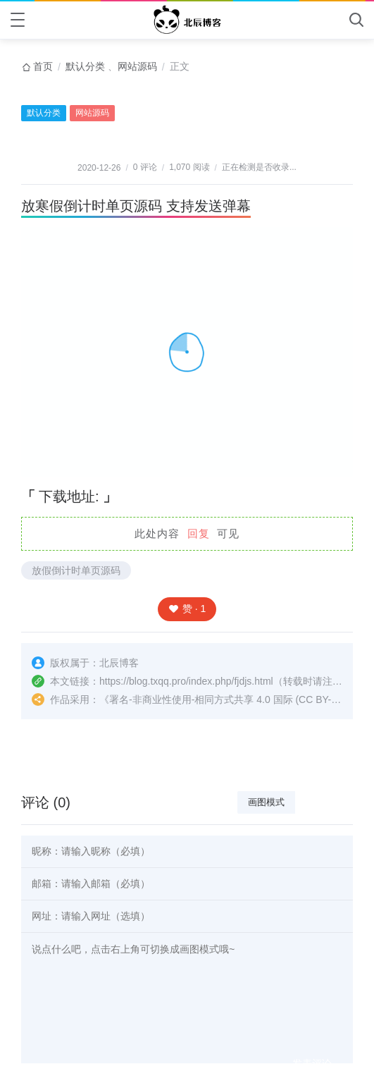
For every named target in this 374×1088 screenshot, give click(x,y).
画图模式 (266, 802)
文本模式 (324, 802)
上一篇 (33, 755)
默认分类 (85, 66)
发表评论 (312, 1063)
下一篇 (340, 755)
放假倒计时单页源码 (76, 570)
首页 (43, 66)
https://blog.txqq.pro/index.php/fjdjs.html (186, 681)
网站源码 (137, 66)
